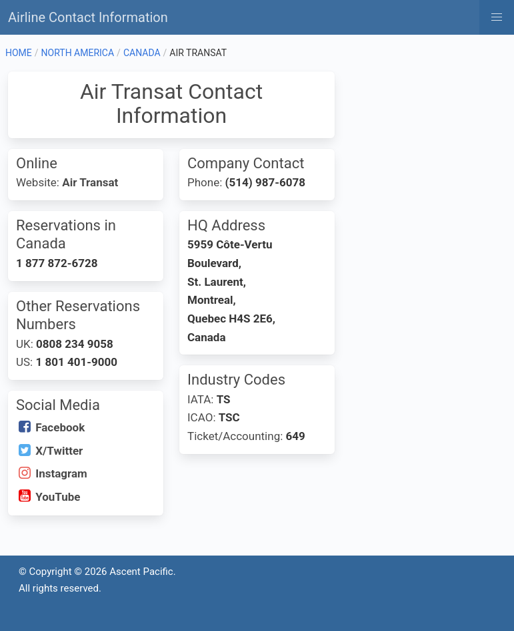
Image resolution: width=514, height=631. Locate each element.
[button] (496, 17)
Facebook (60, 427)
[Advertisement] (425, 138)
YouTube (57, 496)
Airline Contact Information (88, 17)
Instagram (61, 473)
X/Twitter (59, 450)
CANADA (142, 52)
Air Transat (90, 182)
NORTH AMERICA (78, 52)
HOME (18, 52)
